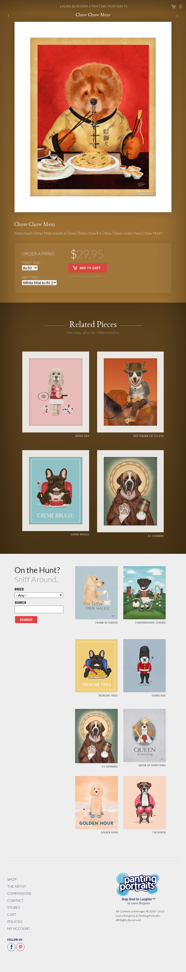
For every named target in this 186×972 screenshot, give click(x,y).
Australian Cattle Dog (148, 436)
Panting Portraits (93, 6)
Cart (173, 6)
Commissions (19, 893)
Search (20, 603)
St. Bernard (156, 536)
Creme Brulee (80, 534)
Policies (14, 921)
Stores (13, 907)
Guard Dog (159, 696)
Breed (19, 589)
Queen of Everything (152, 765)
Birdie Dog (82, 436)
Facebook (11, 947)
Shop (11, 879)
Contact (15, 900)
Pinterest (20, 947)
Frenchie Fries (108, 696)
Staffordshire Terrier (150, 623)
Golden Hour (109, 832)
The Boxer (159, 832)
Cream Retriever (106, 623)
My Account (18, 928)
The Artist (16, 886)
